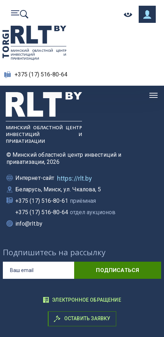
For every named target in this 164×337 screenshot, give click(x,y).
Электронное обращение (82, 300)
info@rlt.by (28, 223)
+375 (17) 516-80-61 (55, 200)
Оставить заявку (82, 319)
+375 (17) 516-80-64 (41, 74)
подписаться (117, 270)
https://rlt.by (74, 178)
